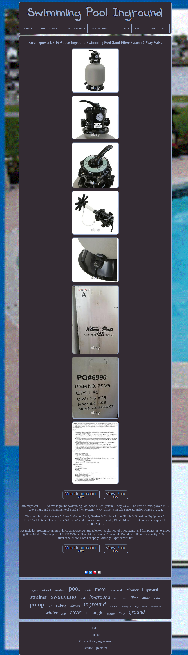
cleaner (132, 590)
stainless (111, 614)
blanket (75, 606)
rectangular (126, 607)
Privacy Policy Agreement (95, 641)
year (124, 598)
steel (46, 590)
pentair (60, 590)
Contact (95, 634)
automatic (117, 590)
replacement (156, 607)
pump (37, 604)
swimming (63, 596)
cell (50, 606)
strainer (38, 597)
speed (35, 590)
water (156, 598)
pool (74, 588)
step (136, 606)
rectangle (94, 612)
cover (76, 612)
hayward (150, 589)
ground (137, 612)
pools (87, 590)
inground (95, 604)
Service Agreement (95, 648)
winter (51, 612)
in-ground (99, 597)
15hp (121, 613)
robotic (144, 607)
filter (134, 598)
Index (95, 628)
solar (146, 597)
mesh (83, 598)
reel (116, 598)
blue (63, 614)
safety (61, 605)
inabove (113, 606)
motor (101, 589)
